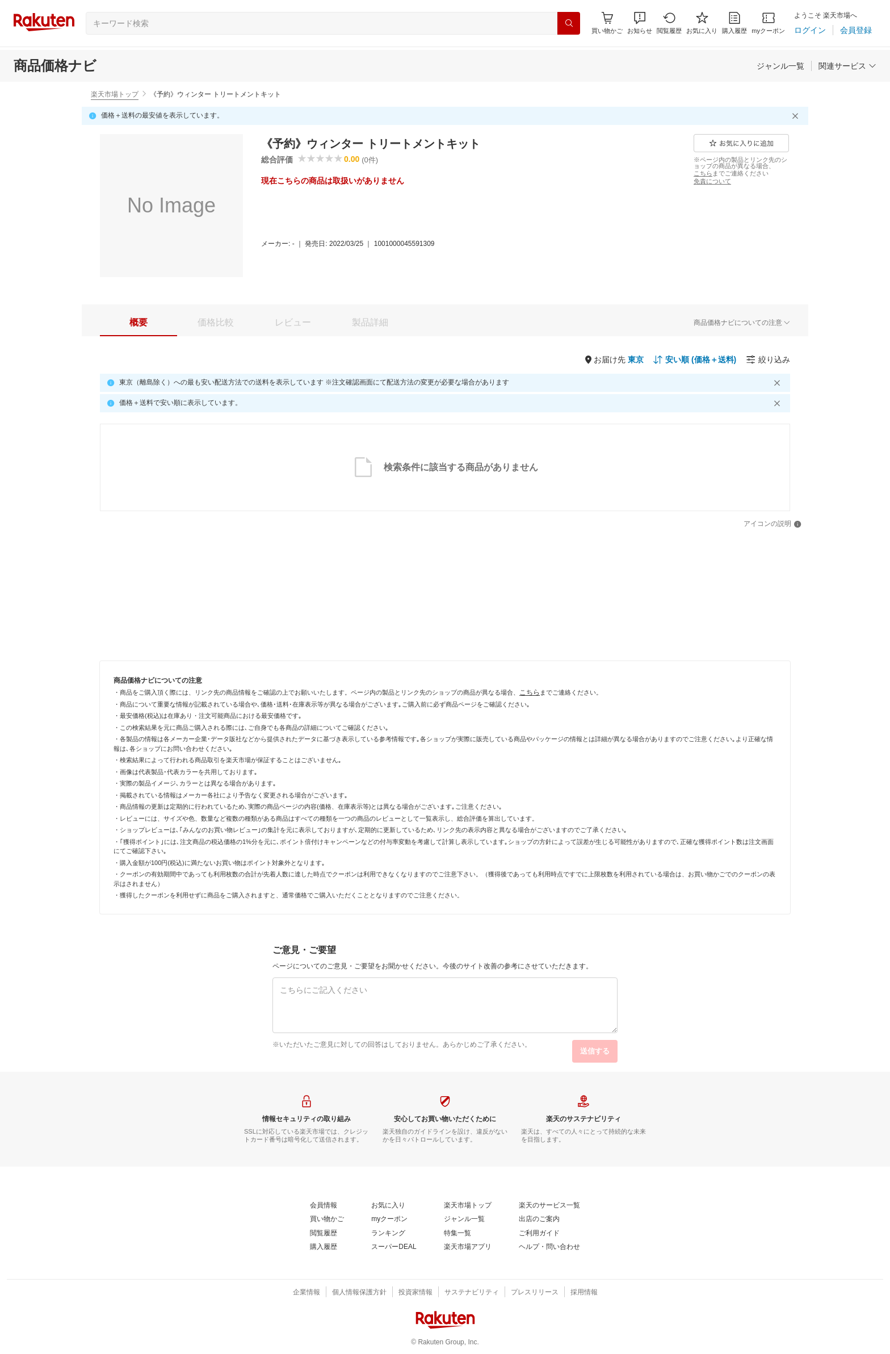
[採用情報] (584, 1292)
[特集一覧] (457, 1233)
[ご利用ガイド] (539, 1233)
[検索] (568, 23)
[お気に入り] (701, 23)
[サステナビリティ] (471, 1292)
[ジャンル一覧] (780, 66)
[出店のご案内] (539, 1219)
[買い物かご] (327, 1219)
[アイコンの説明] (772, 524)
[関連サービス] (847, 66)
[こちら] (703, 173)
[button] (639, 23)
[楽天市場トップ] (468, 1205)
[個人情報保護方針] (359, 1292)
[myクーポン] (768, 23)
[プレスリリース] (535, 1292)
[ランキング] (388, 1233)
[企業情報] (306, 1292)
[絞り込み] (768, 359)
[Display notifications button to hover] (607, 23)
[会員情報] (323, 1205)
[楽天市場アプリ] (468, 1247)
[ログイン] (810, 30)
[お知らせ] (639, 23)
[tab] (138, 322)
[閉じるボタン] (797, 116)
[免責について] (712, 181)
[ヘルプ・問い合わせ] (549, 1247)
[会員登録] (856, 30)
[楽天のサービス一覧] (549, 1205)
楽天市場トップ (114, 94)
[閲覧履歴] (669, 23)
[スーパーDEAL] (393, 1247)
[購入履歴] (734, 23)
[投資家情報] (415, 1292)
